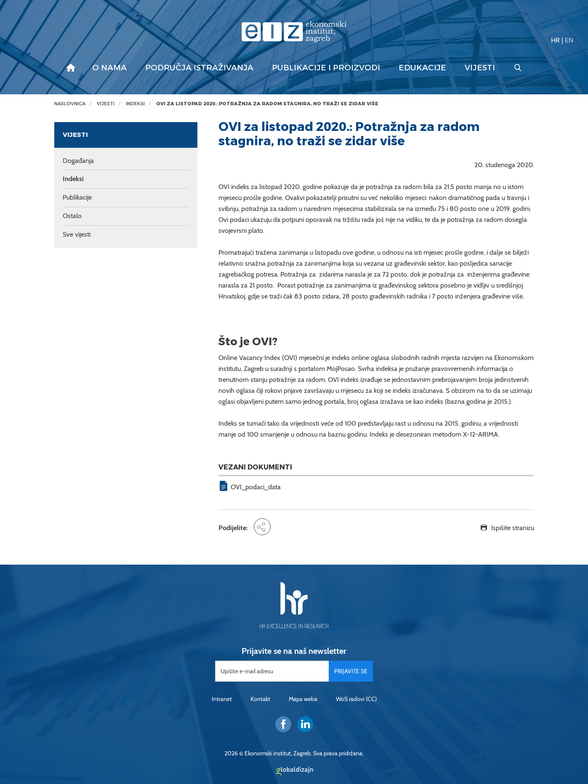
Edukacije (422, 68)
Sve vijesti (76, 234)
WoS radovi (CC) (356, 699)
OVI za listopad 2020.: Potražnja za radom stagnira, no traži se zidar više (267, 104)
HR (555, 40)
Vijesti (480, 68)
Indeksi (135, 104)
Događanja (78, 161)
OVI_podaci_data (256, 487)
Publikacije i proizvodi (326, 68)
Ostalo (72, 216)
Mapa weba (303, 699)
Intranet (222, 699)
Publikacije (77, 197)
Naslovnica (69, 104)
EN (569, 40)
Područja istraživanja (199, 68)
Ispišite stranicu (512, 528)
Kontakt (260, 699)
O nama (109, 68)
